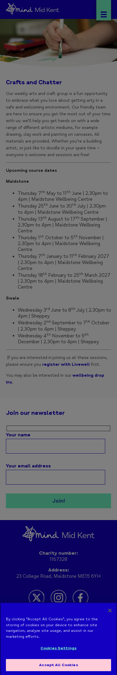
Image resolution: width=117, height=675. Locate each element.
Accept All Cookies (58, 667)
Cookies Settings (58, 650)
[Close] (109, 612)
